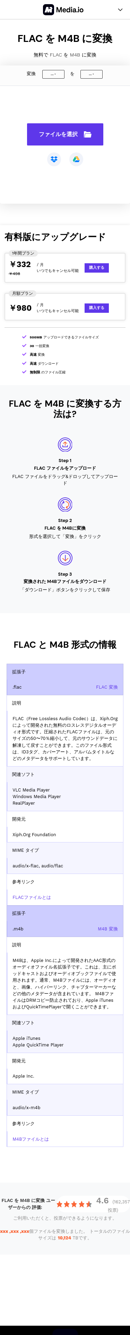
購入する (96, 267)
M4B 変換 (108, 928)
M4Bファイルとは (30, 1139)
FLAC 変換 (107, 687)
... (52, 74)
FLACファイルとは (31, 897)
